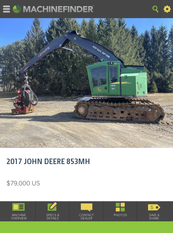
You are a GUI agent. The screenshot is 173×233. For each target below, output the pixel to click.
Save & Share (154, 217)
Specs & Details (52, 217)
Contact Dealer (86, 217)
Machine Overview (19, 217)
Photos (120, 215)
